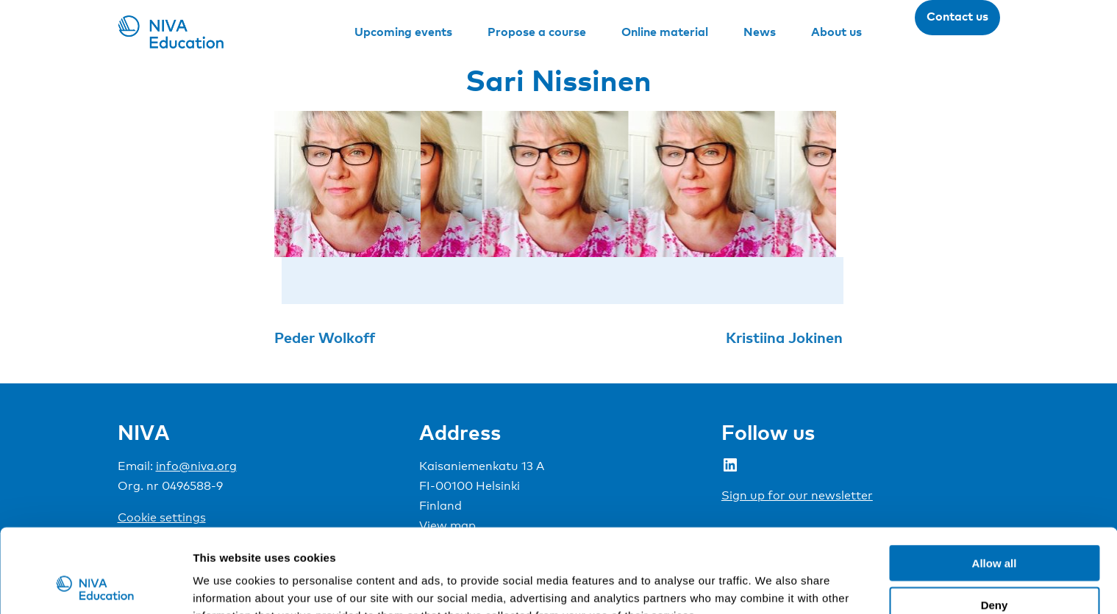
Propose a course (537, 31)
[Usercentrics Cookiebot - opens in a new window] (95, 585)
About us (836, 31)
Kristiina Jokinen (784, 337)
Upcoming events (403, 31)
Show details (772, 585)
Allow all (994, 484)
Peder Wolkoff (324, 337)
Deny (994, 526)
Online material (664, 31)
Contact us (957, 16)
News (759, 31)
